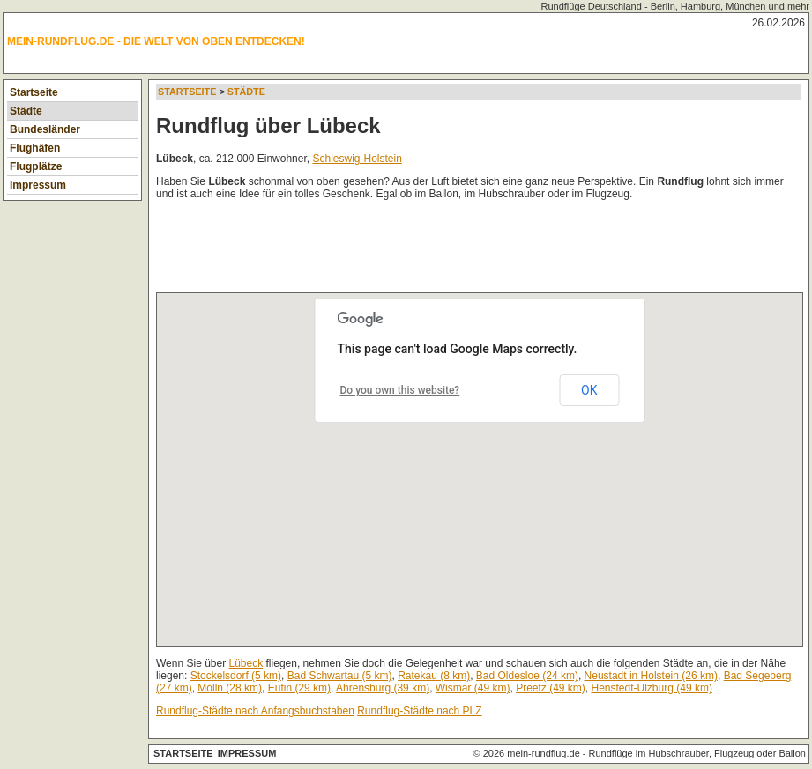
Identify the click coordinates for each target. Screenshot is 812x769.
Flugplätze (36, 166)
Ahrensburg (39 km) (382, 688)
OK (589, 390)
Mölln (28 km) (229, 688)
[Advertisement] (477, 250)
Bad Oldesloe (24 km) (527, 675)
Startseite (34, 92)
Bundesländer (45, 129)
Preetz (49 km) (550, 688)
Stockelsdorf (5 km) (235, 675)
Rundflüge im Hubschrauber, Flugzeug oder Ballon (697, 753)
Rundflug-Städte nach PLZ (419, 711)
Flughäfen (35, 148)
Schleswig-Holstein (356, 158)
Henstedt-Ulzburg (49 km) (652, 688)
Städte (26, 111)
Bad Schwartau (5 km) (339, 675)
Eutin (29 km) (299, 688)
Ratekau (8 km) (434, 675)
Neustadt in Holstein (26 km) (651, 675)
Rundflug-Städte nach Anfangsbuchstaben (255, 711)
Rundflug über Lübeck (268, 125)
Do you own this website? (400, 390)
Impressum (38, 185)
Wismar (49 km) (473, 688)
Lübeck (246, 663)
